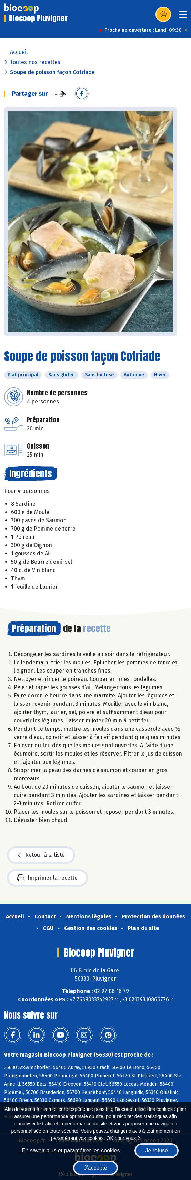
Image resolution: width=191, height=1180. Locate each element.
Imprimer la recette (47, 877)
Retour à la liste (41, 855)
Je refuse (156, 1150)
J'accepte (95, 1168)
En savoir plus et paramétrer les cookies (71, 1150)
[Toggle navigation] (183, 16)
